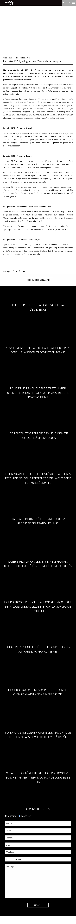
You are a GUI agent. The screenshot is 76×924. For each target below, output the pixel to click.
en (69, 2)
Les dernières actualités (38, 279)
